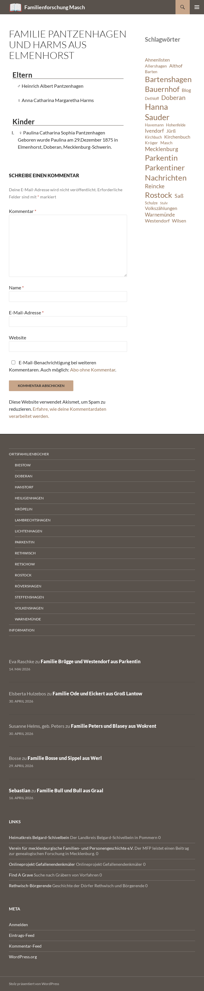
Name (16, 287)
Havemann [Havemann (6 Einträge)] (154, 125)
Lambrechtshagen (32, 520)
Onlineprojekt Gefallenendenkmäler (42, 864)
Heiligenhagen (29, 498)
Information (21, 630)
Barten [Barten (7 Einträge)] (151, 71)
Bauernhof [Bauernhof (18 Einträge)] (162, 88)
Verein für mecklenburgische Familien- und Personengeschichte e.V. (71, 848)
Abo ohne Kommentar (92, 369)
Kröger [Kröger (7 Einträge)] (151, 142)
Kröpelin (23, 509)
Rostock (23, 575)
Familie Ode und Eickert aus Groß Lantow (97, 693)
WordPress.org (23, 956)
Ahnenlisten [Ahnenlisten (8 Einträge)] (157, 59)
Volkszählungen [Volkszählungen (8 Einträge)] (161, 208)
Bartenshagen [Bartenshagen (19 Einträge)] (168, 79)
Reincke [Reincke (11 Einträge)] (155, 186)
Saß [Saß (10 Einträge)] (179, 195)
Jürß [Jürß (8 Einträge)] (171, 131)
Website (17, 337)
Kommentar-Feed (25, 945)
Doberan (23, 476)
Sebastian (19, 790)
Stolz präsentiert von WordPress (34, 983)
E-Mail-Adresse (26, 312)
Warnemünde (28, 619)
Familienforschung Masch (54, 7)
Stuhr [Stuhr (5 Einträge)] (164, 203)
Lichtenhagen (28, 531)
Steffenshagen (29, 597)
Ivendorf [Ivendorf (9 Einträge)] (154, 131)
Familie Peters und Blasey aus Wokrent (113, 726)
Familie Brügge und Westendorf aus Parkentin (90, 661)
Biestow (23, 465)
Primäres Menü (197, 7)
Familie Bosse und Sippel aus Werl (65, 758)
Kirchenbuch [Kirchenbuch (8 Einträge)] (177, 136)
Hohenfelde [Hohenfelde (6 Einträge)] (176, 125)
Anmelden (18, 924)
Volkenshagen (29, 608)
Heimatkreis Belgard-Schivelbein (39, 837)
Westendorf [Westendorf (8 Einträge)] (157, 220)
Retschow (25, 564)
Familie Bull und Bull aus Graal (70, 790)
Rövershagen (28, 586)
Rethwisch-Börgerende (30, 885)
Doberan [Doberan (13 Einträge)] (173, 97)
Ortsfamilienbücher (29, 454)
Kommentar (22, 211)
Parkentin (24, 542)
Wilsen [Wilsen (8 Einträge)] (179, 220)
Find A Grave (21, 874)
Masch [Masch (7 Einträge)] (166, 142)
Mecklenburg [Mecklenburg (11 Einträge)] (161, 148)
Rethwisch (25, 553)
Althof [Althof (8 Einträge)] (175, 65)
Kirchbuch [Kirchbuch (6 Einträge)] (153, 137)
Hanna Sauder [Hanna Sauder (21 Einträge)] (157, 112)
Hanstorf (24, 487)
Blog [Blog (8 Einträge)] (186, 90)
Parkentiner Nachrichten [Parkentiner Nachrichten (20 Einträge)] (165, 172)
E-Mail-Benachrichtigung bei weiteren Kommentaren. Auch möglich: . (62, 366)
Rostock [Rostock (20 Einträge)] (158, 195)
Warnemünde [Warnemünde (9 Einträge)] (160, 214)
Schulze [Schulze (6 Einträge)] (151, 203)
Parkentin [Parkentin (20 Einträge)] (161, 157)
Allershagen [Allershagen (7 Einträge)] (156, 65)
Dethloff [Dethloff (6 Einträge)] (152, 98)
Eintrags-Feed (21, 935)
